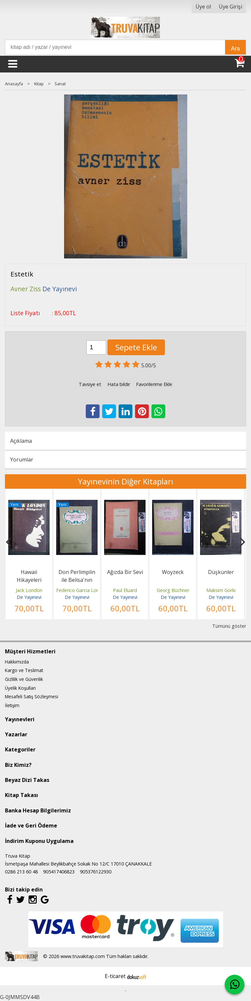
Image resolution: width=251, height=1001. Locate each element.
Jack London (29, 590)
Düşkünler (221, 572)
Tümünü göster (229, 626)
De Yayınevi (29, 597)
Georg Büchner (173, 590)
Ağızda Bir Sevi (125, 572)
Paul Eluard (125, 590)
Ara (235, 48)
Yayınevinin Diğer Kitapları (125, 481)
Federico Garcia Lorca (79, 590)
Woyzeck (173, 572)
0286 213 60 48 (21, 871)
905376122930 (95, 871)
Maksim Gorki (221, 590)
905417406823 (59, 871)
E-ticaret (115, 976)
